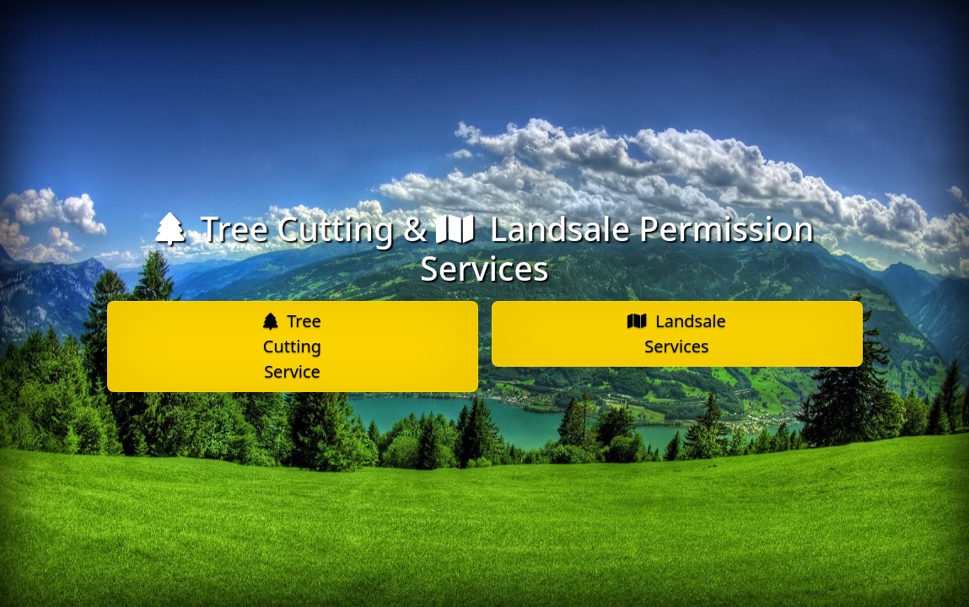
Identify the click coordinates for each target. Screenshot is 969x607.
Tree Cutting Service (292, 346)
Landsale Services (676, 333)
